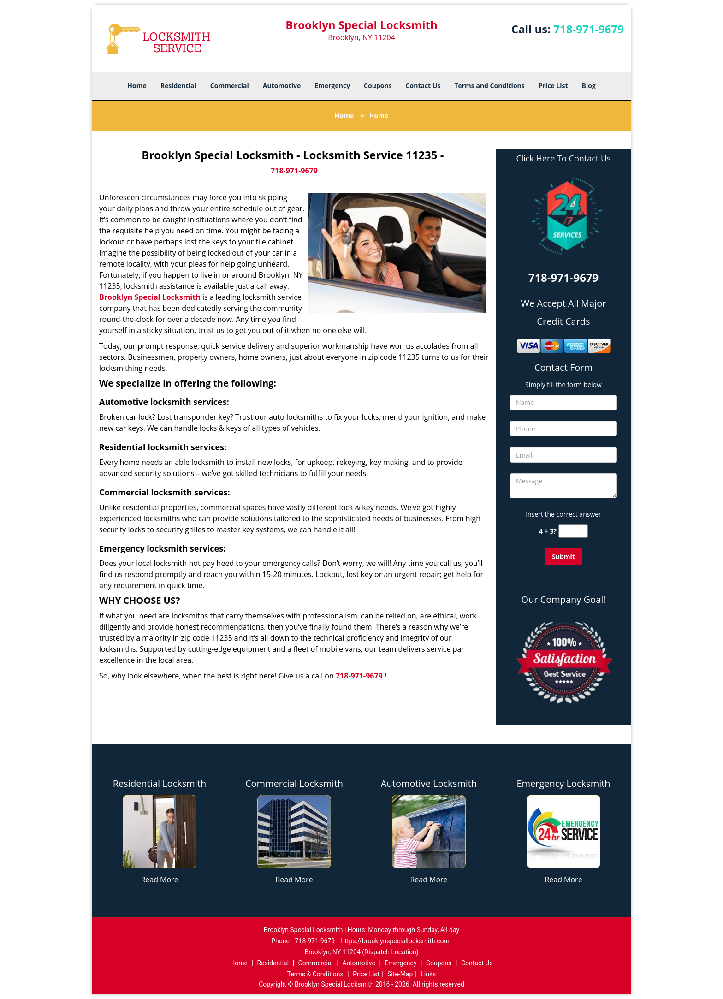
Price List (553, 85)
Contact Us (423, 85)
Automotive (282, 85)
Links (428, 974)
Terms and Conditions (489, 85)
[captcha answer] (573, 531)
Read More (159, 879)
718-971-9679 (588, 28)
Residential (178, 85)
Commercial (229, 85)
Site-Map (400, 974)
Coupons (377, 85)
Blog (588, 85)
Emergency (332, 85)
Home (136, 85)
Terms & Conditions (315, 974)
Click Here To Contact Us (563, 158)
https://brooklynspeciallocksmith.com (395, 941)
